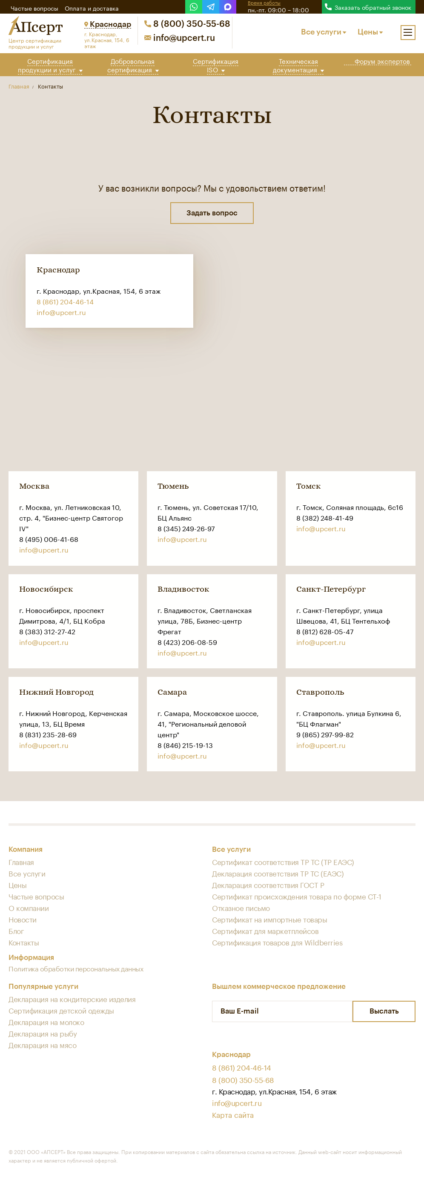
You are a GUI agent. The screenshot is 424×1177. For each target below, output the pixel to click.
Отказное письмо (241, 907)
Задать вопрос (212, 213)
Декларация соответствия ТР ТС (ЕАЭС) (278, 873)
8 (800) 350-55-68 (187, 24)
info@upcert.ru (179, 38)
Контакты (24, 942)
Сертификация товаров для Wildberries (277, 942)
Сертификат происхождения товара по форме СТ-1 (296, 896)
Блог (16, 930)
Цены (370, 32)
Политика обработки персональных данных (76, 968)
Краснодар (107, 24)
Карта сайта (233, 1114)
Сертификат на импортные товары (269, 919)
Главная (21, 861)
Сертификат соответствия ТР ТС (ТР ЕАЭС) (283, 861)
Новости (23, 919)
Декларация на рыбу (43, 1033)
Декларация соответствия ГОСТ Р (268, 884)
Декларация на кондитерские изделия (72, 998)
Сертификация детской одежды (61, 1010)
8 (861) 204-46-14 (65, 301)
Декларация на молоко (46, 1021)
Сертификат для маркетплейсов (265, 930)
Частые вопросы (34, 7)
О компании (29, 907)
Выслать (384, 1011)
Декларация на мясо (42, 1044)
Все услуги (323, 32)
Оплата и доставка (92, 7)
